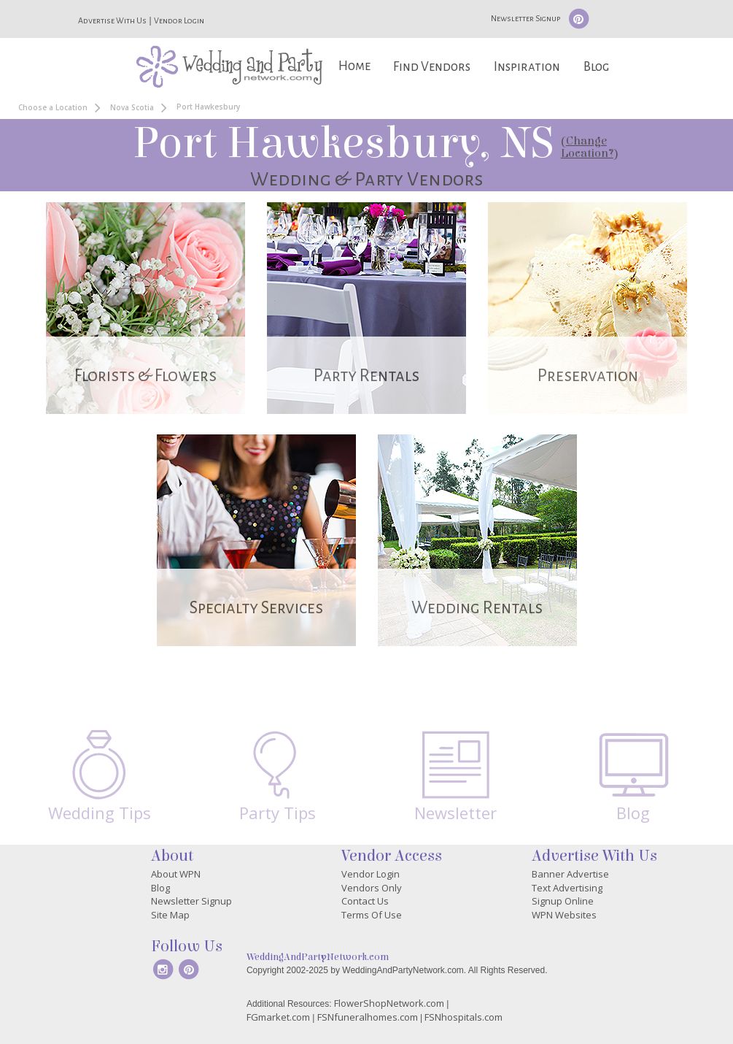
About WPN (176, 873)
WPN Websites (564, 914)
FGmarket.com (278, 1017)
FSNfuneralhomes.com (367, 1017)
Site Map (170, 914)
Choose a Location (53, 107)
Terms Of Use (371, 914)
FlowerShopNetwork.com (389, 1003)
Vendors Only (371, 887)
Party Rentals (366, 375)
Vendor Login (179, 20)
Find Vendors (431, 67)
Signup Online (563, 900)
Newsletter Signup (525, 18)
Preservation (588, 375)
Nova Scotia (132, 107)
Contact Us (365, 900)
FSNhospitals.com (463, 1017)
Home (354, 66)
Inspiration (527, 67)
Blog (596, 67)
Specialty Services (256, 608)
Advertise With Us (112, 20)
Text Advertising (567, 887)
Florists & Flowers (145, 375)
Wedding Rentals (477, 608)
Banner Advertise (570, 873)
